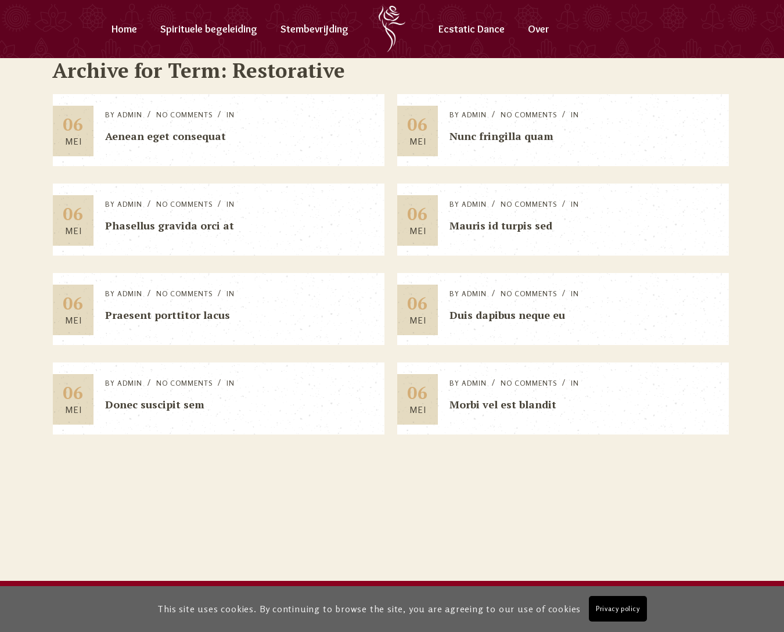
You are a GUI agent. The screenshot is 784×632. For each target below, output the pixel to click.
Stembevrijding (314, 29)
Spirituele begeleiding (208, 29)
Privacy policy (617, 608)
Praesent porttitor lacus (167, 315)
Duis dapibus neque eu (507, 315)
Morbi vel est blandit (502, 404)
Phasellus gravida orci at (169, 225)
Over (538, 29)
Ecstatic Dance (471, 29)
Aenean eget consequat (165, 136)
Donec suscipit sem (154, 404)
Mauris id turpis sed (500, 225)
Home (124, 29)
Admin (129, 114)
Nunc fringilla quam (501, 136)
